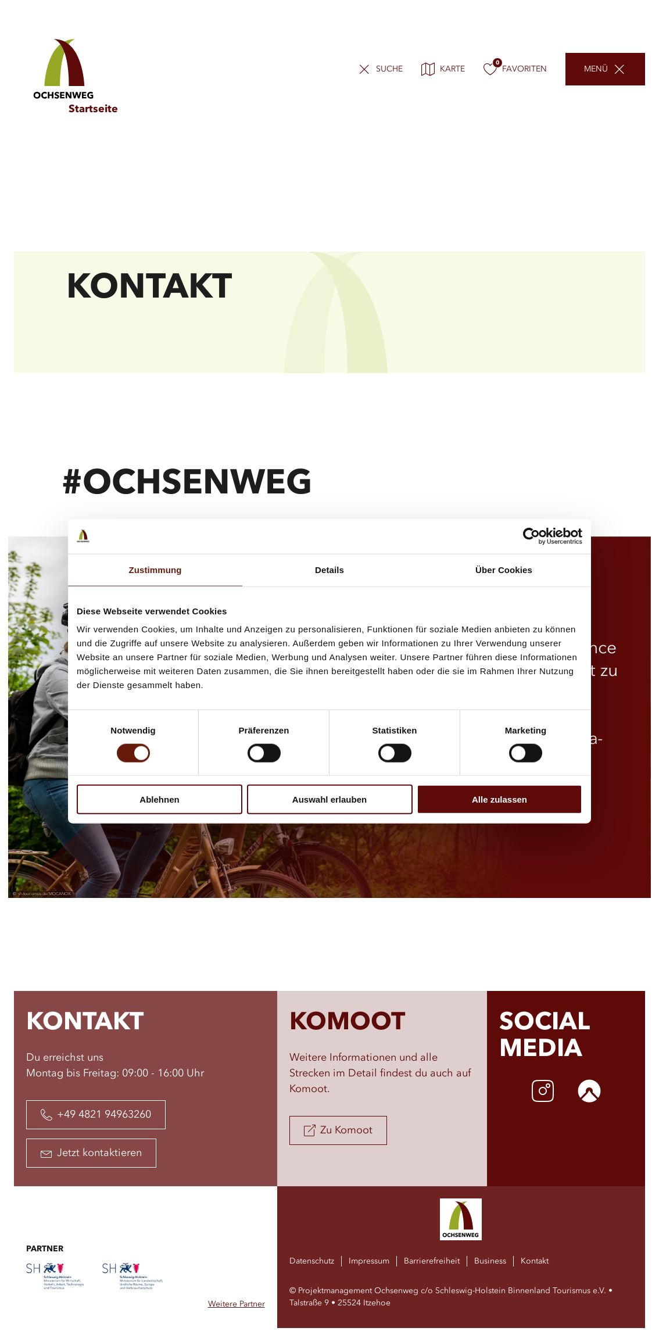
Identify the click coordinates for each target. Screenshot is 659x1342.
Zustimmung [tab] (155, 569)
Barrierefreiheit (432, 1261)
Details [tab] (329, 569)
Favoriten (515, 70)
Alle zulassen (499, 799)
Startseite (93, 109)
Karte (443, 70)
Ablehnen (159, 799)
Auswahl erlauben (329, 799)
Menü (596, 70)
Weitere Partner (236, 1304)
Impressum (369, 1261)
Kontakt (535, 1261)
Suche (389, 70)
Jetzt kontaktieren (91, 1153)
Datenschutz (311, 1261)
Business (490, 1261)
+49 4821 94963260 (96, 1115)
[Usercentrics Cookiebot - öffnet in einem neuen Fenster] (531, 536)
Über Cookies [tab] (503, 569)
